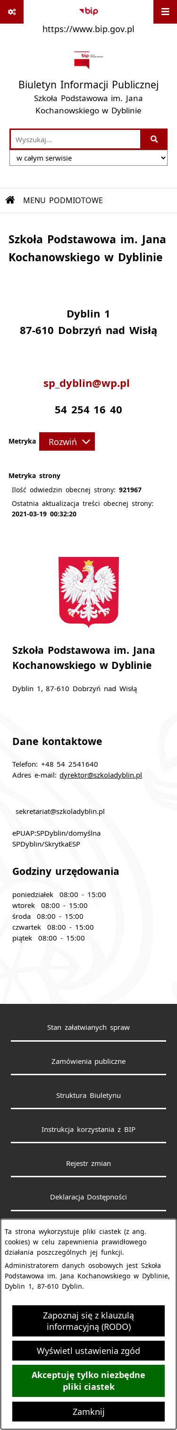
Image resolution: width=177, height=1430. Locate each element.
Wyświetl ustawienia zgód (88, 1350)
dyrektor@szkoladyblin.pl (100, 774)
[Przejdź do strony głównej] (88, 83)
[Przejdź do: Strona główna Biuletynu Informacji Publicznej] (10, 200)
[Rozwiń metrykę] (67, 441)
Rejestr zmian (88, 1163)
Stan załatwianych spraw (88, 1027)
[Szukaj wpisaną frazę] (155, 139)
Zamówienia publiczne (88, 1061)
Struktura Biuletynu (88, 1095)
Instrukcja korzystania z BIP (88, 1129)
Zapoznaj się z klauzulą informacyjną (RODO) (88, 1321)
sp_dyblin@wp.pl (88, 383)
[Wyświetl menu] (165, 12)
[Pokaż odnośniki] (12, 12)
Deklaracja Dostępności (88, 1196)
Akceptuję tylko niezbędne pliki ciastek (88, 1381)
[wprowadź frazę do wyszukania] (75, 139)
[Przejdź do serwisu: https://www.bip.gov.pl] (88, 18)
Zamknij (89, 1411)
